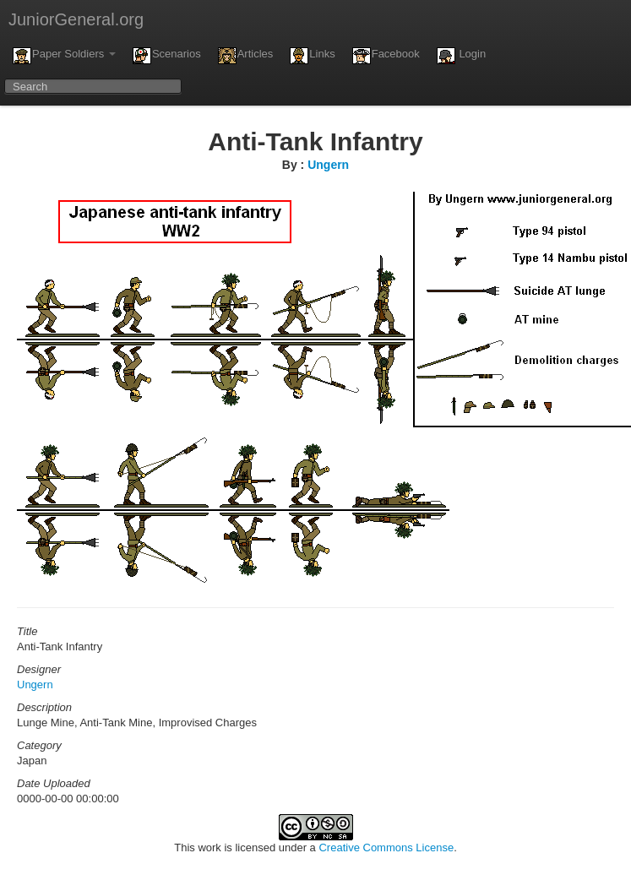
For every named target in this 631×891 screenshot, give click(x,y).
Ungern (328, 164)
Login (461, 55)
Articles (246, 55)
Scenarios (167, 55)
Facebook (386, 55)
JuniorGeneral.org (76, 19)
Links (312, 55)
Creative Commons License (386, 847)
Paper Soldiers (64, 55)
